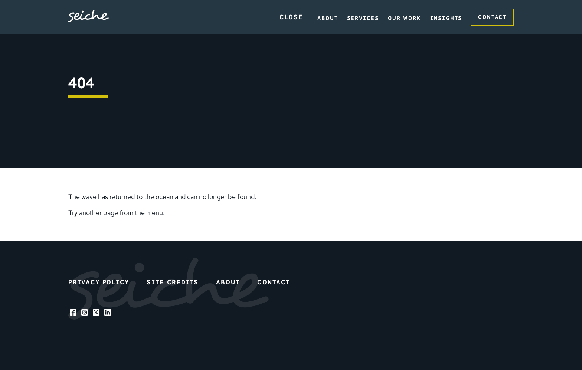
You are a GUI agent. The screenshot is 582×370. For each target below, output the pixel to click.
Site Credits (172, 282)
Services (363, 18)
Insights (446, 18)
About (327, 18)
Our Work (404, 18)
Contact (492, 17)
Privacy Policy (98, 282)
